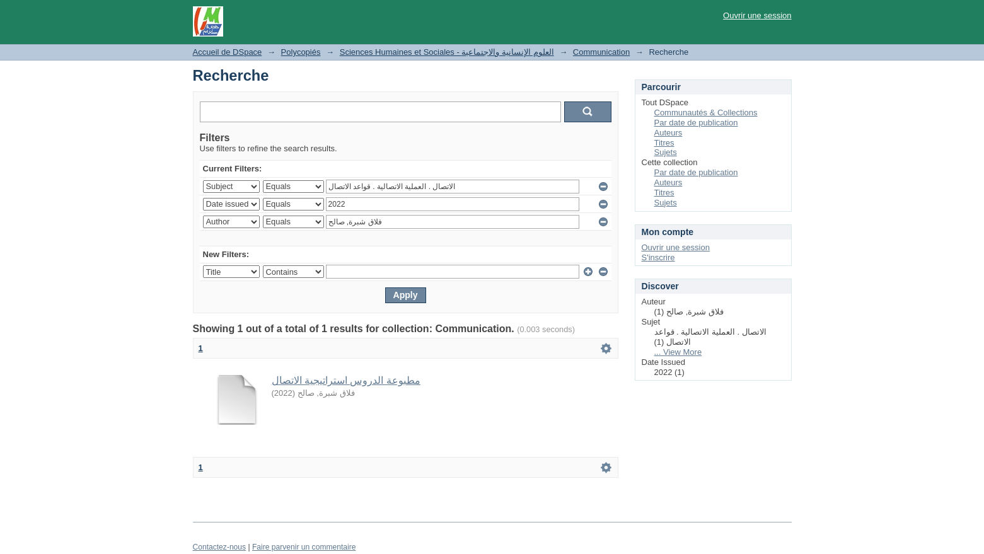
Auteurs (668, 132)
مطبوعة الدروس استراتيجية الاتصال (346, 380)
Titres (664, 142)
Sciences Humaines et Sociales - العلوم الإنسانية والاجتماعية (447, 52)
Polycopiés (301, 52)
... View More (678, 352)
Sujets (665, 152)
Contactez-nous (219, 547)
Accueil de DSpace (227, 52)
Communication (601, 52)
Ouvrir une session (757, 15)
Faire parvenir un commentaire (304, 547)
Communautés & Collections (706, 112)
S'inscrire (658, 257)
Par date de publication (696, 122)
